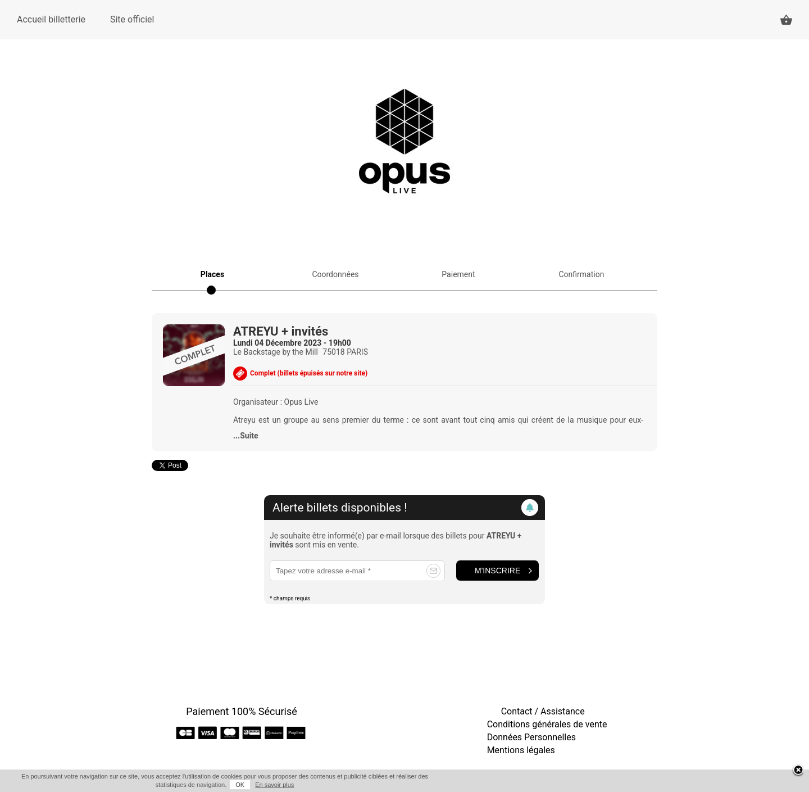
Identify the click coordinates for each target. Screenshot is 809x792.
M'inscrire (497, 570)
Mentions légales (521, 750)
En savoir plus (274, 784)
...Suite (245, 435)
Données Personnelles (531, 737)
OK (239, 784)
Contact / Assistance (543, 711)
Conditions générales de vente (547, 724)
